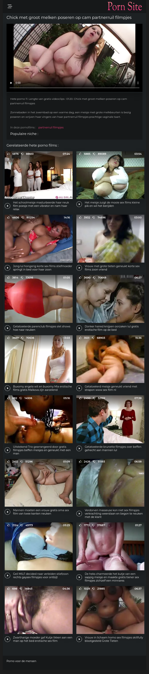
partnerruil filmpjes (51, 127)
